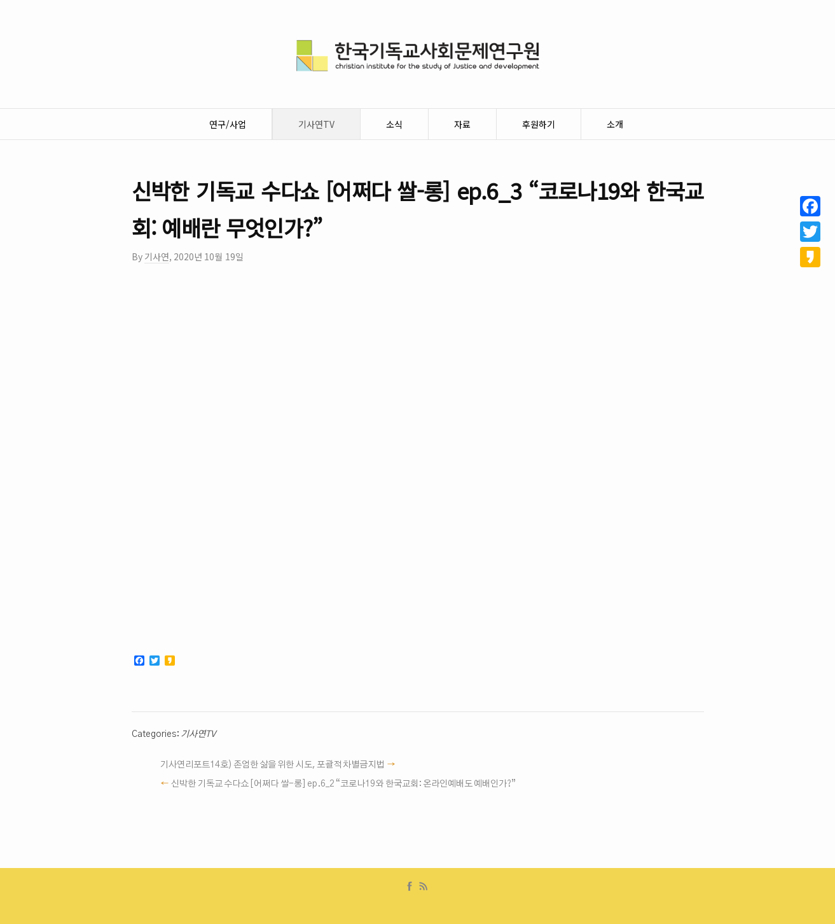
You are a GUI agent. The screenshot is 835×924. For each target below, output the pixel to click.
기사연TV (316, 124)
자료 (462, 124)
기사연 (156, 256)
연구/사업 (227, 124)
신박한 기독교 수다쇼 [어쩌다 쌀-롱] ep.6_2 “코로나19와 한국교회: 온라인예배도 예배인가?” (343, 784)
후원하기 (538, 124)
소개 (615, 124)
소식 (394, 124)
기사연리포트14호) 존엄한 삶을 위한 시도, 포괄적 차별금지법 (272, 764)
